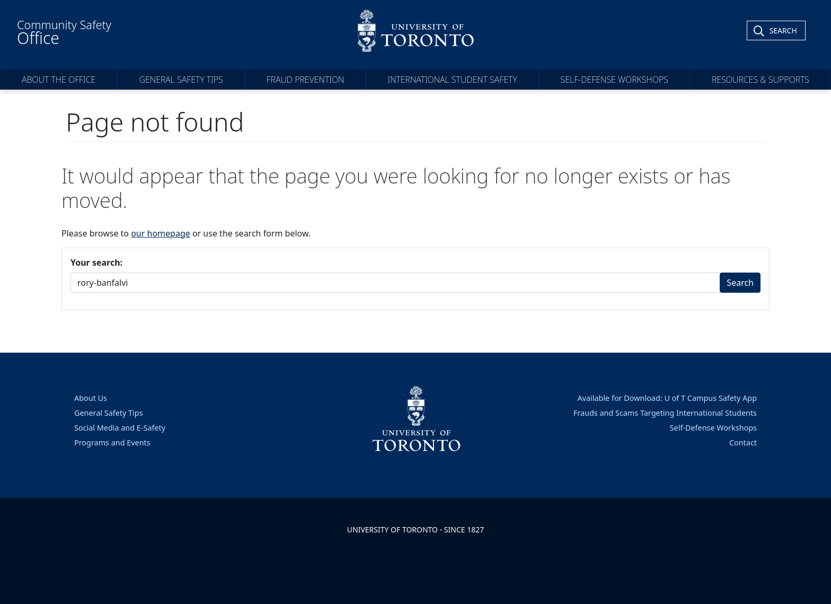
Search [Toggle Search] (783, 30)
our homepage (160, 233)
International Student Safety (452, 79)
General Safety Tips (181, 79)
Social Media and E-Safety (119, 428)
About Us (90, 398)
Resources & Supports (760, 79)
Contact (743, 442)
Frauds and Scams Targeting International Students (665, 413)
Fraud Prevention (305, 79)
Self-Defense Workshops (614, 79)
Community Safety (64, 33)
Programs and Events (112, 442)
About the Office (58, 79)
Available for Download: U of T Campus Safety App (667, 398)
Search (740, 282)
